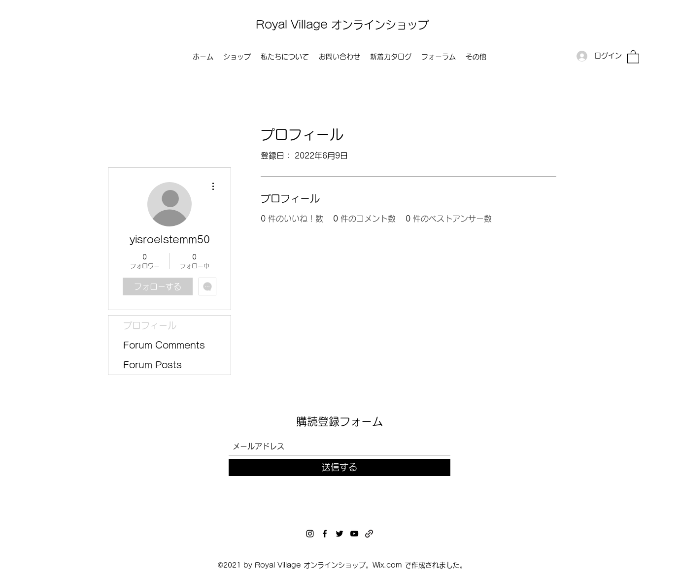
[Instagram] (310, 534)
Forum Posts (152, 364)
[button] (633, 56)
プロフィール (149, 325)
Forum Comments (164, 345)
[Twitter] (339, 534)
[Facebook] (325, 534)
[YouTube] (354, 534)
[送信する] (339, 467)
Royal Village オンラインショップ (342, 24)
